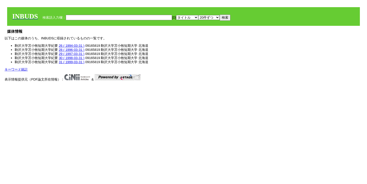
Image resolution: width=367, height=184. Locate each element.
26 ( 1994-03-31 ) (71, 46)
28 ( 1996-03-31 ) (71, 50)
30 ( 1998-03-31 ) (71, 58)
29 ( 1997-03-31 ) (71, 54)
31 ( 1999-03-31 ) (71, 62)
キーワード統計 (16, 69)
